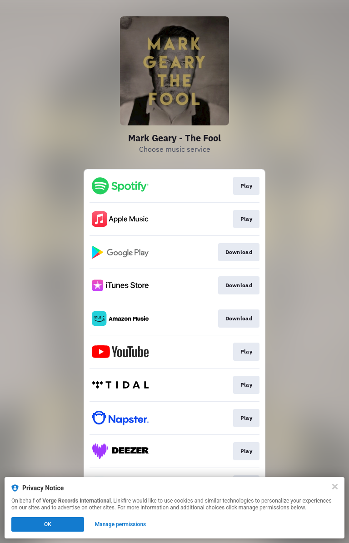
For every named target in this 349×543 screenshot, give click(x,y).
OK (47, 524)
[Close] (335, 486)
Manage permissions (120, 524)
